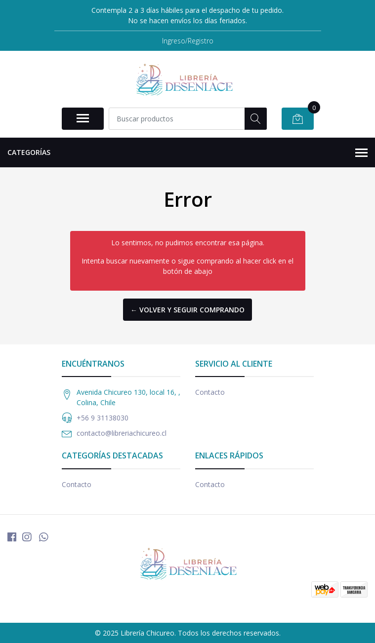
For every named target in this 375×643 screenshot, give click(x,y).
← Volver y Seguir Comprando (187, 309)
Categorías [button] (187, 153)
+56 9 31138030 (102, 417)
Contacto (210, 392)
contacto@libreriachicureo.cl (122, 433)
